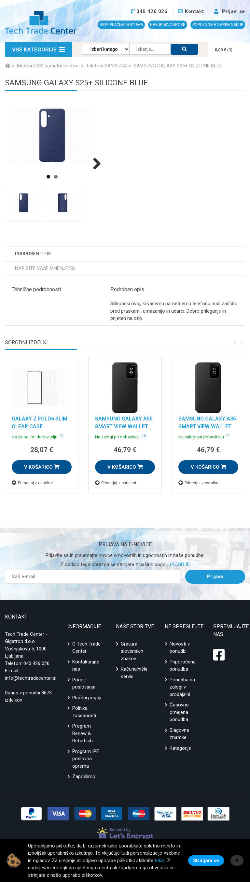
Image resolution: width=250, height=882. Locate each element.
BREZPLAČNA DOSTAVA (121, 24)
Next (94, 163)
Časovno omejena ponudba (179, 712)
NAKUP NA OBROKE (167, 24)
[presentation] (235, 341)
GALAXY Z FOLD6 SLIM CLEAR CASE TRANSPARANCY (39, 426)
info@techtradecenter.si (30, 678)
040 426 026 (36, 663)
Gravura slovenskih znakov (132, 651)
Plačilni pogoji (86, 698)
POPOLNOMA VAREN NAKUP (217, 24)
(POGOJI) (179, 564)
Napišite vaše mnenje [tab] (45, 268)
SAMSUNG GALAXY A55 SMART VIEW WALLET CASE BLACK (124, 426)
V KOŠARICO (42, 467)
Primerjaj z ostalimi (32, 482)
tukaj (160, 860)
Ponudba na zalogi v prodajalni (182, 687)
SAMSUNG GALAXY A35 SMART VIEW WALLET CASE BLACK (207, 426)
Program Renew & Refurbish (82, 733)
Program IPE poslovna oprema (85, 758)
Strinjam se (206, 860)
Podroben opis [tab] (33, 254)
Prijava (215, 576)
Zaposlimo (83, 776)
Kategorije (180, 748)
